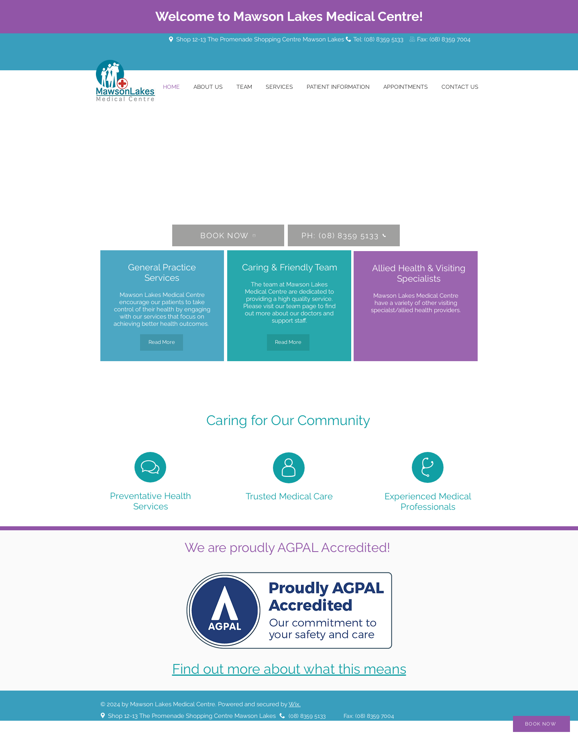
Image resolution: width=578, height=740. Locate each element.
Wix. (295, 704)
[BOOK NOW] (228, 235)
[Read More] (161, 342)
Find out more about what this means (289, 669)
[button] (244, 87)
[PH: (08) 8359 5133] (344, 235)
